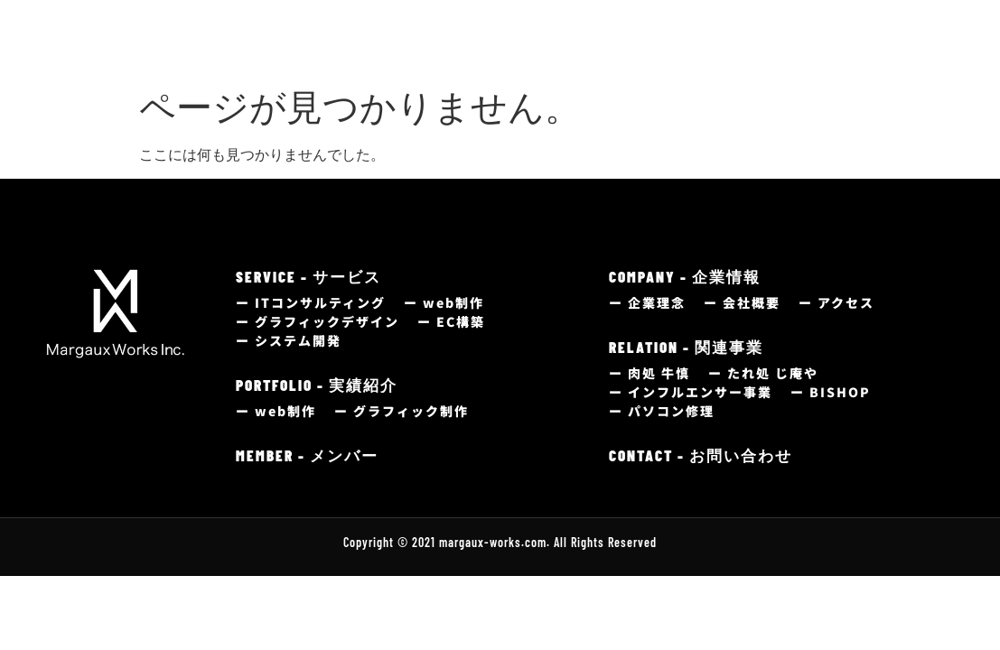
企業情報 (645, 50)
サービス (343, 50)
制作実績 (441, 50)
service (356, 31)
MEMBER (560, 31)
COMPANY (663, 31)
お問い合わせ (873, 50)
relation (771, 31)
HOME (265, 31)
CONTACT (875, 31)
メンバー (547, 50)
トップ (258, 50)
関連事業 (751, 50)
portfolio (467, 31)
